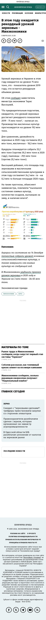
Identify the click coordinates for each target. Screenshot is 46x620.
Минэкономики (8, 294)
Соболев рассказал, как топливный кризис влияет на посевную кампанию (21, 366)
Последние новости (14, 451)
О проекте (31, 533)
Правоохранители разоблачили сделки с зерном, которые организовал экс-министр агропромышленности (20, 423)
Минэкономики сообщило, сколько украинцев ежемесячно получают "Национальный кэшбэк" (20, 378)
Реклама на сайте (17, 533)
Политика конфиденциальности (23, 536)
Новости (6, 13)
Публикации (17, 13)
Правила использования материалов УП (23, 539)
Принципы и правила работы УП (23, 543)
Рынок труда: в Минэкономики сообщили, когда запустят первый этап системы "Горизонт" (22, 354)
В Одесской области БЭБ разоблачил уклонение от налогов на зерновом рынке (22, 435)
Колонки (29, 13)
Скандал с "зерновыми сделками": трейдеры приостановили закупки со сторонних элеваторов (22, 411)
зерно (20, 294)
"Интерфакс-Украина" (32, 558)
